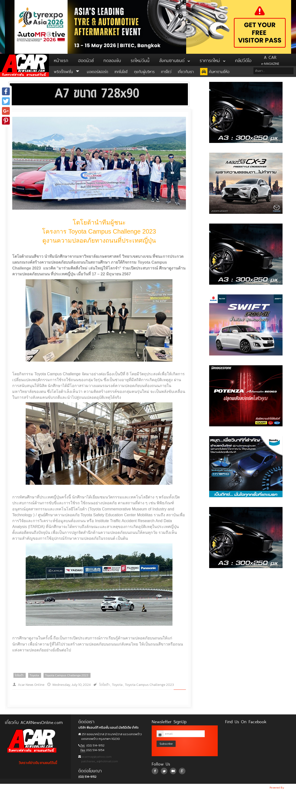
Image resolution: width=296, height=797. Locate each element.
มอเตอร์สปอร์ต (97, 71)
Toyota (34, 675)
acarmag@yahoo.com (96, 756)
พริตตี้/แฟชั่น (67, 71)
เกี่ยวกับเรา (186, 71)
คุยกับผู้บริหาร (144, 71)
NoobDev (290, 787)
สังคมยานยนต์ (174, 60)
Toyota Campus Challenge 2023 (66, 675)
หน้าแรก (61, 60)
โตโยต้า (19, 675)
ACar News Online (24, 65)
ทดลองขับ (112, 60)
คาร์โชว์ (166, 71)
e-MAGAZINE (270, 60)
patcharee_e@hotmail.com (99, 761)
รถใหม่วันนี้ (140, 60)
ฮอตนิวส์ (86, 60)
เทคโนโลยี (121, 71)
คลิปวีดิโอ (243, 60)
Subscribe (166, 743)
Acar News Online (31, 684)
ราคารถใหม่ (212, 60)
